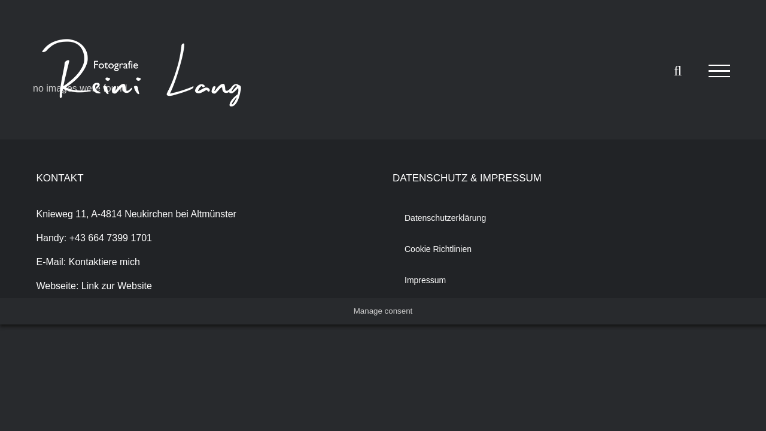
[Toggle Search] (678, 70)
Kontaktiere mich (104, 262)
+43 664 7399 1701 (110, 238)
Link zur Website (116, 286)
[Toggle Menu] (719, 71)
